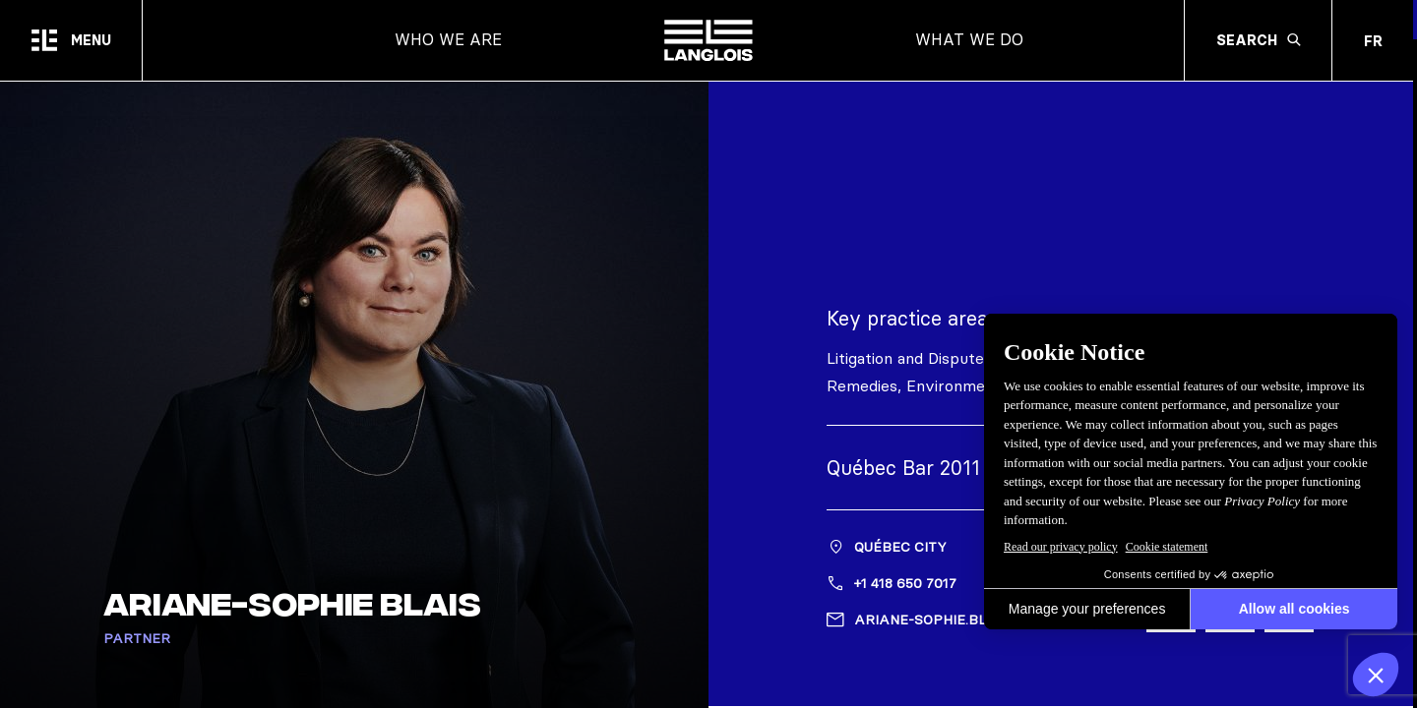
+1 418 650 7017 (905, 585)
